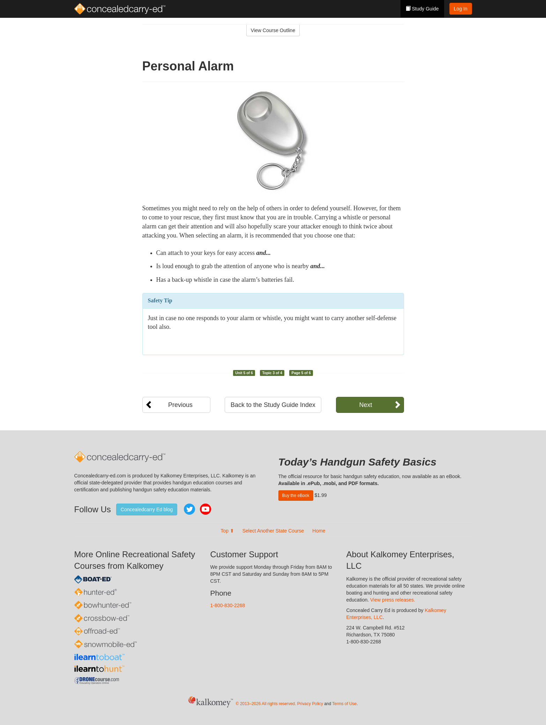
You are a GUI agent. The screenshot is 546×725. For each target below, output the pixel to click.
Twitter (189, 509)
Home (318, 531)
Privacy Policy (310, 703)
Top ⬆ (227, 531)
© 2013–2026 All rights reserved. (266, 703)
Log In (461, 9)
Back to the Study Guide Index (273, 404)
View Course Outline (273, 30)
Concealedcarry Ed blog (147, 509)
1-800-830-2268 (227, 605)
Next (365, 404)
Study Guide (422, 9)
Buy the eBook (295, 495)
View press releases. (392, 600)
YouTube (205, 509)
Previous (180, 404)
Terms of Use (344, 703)
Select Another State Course (273, 531)
